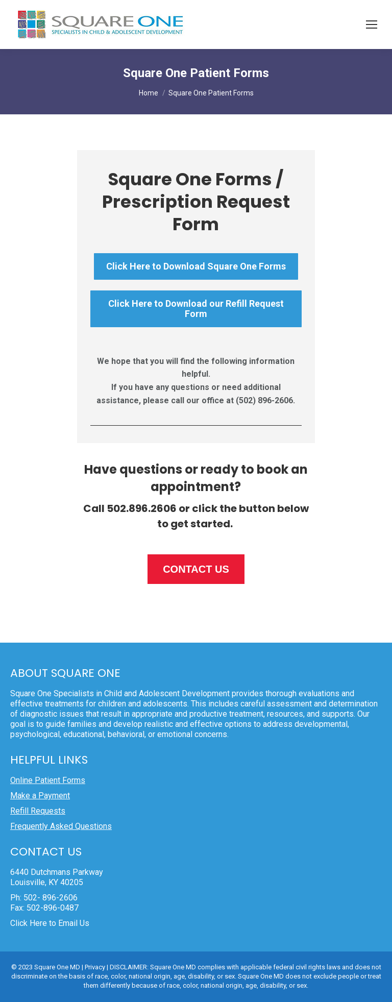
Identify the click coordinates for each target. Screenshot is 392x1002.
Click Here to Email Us (49, 923)
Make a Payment (40, 795)
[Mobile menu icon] (371, 24)
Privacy (95, 967)
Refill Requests (37, 811)
